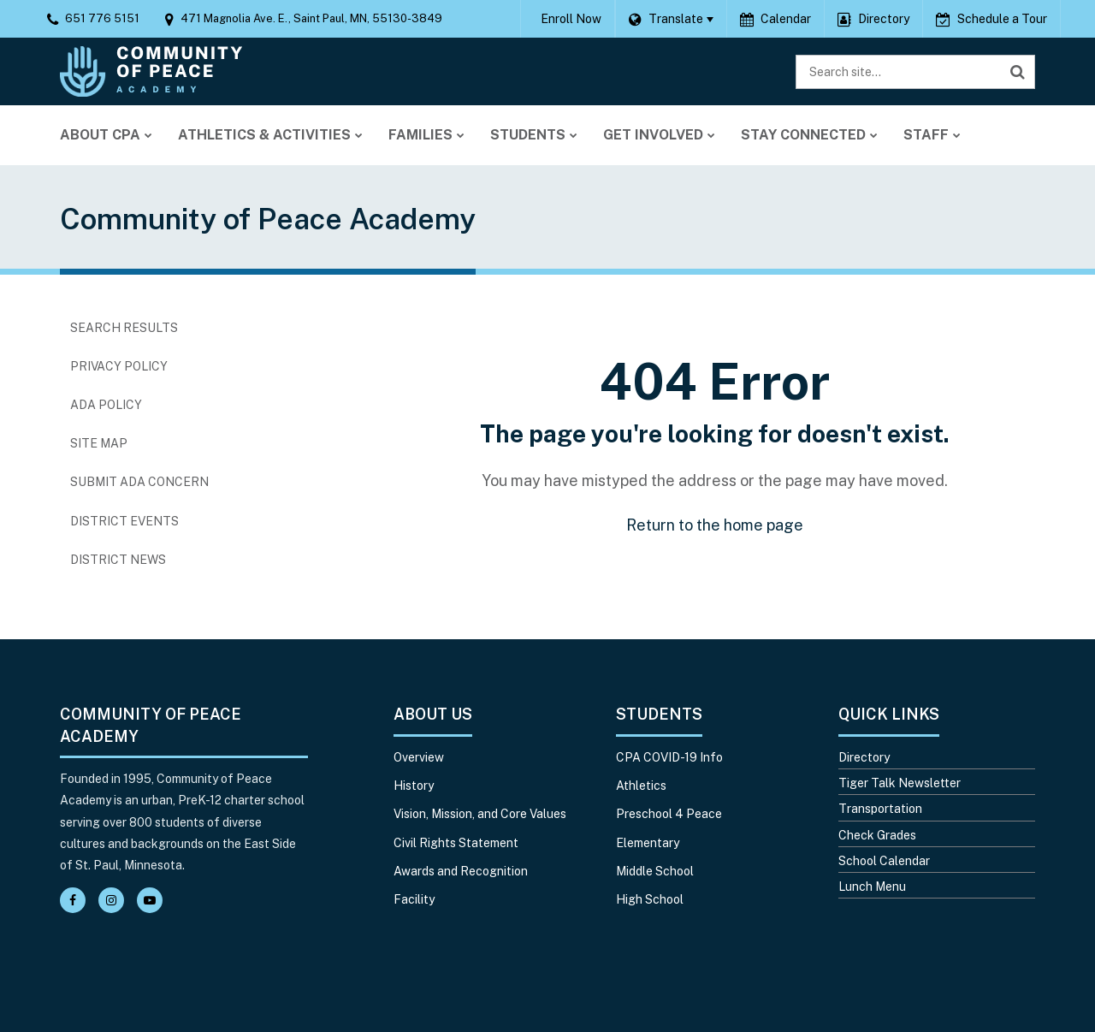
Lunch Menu (872, 886)
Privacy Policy (119, 366)
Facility (414, 899)
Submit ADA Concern (139, 482)
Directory (864, 757)
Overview (419, 757)
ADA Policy (106, 405)
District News (118, 559)
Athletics (641, 785)
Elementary (647, 843)
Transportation (880, 809)
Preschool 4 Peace (669, 814)
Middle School (655, 871)
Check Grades (877, 835)
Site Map (98, 443)
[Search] (1018, 72)
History (414, 785)
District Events (124, 521)
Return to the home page (714, 525)
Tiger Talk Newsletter (899, 783)
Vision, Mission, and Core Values (480, 814)
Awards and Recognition (461, 871)
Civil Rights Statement (456, 843)
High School (650, 899)
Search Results (124, 328)
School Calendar (884, 861)
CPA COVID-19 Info (669, 757)
